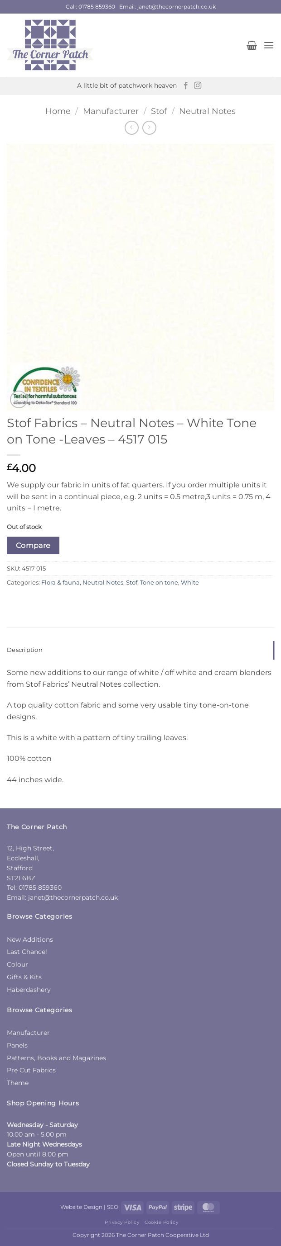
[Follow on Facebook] (185, 86)
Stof (159, 111)
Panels (17, 1045)
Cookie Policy (161, 1222)
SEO (112, 1207)
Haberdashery (29, 989)
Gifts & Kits (24, 977)
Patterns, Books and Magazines (56, 1058)
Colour (17, 964)
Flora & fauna (60, 582)
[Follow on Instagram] (197, 86)
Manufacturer (111, 111)
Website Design (81, 1207)
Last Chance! (27, 951)
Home (58, 111)
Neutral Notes (207, 111)
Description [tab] (25, 650)
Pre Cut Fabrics (31, 1070)
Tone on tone (159, 582)
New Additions (30, 939)
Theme (18, 1082)
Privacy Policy (122, 1222)
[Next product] (132, 128)
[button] (252, 45)
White (190, 582)
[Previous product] (149, 128)
